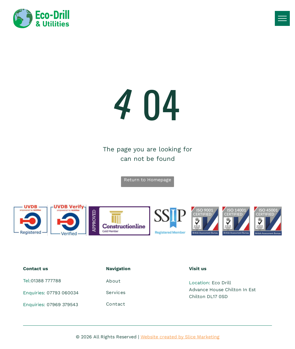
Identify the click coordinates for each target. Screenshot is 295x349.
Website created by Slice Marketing (180, 337)
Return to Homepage (147, 179)
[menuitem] (144, 281)
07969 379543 (62, 304)
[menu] (282, 18)
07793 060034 (63, 292)
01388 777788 (46, 280)
